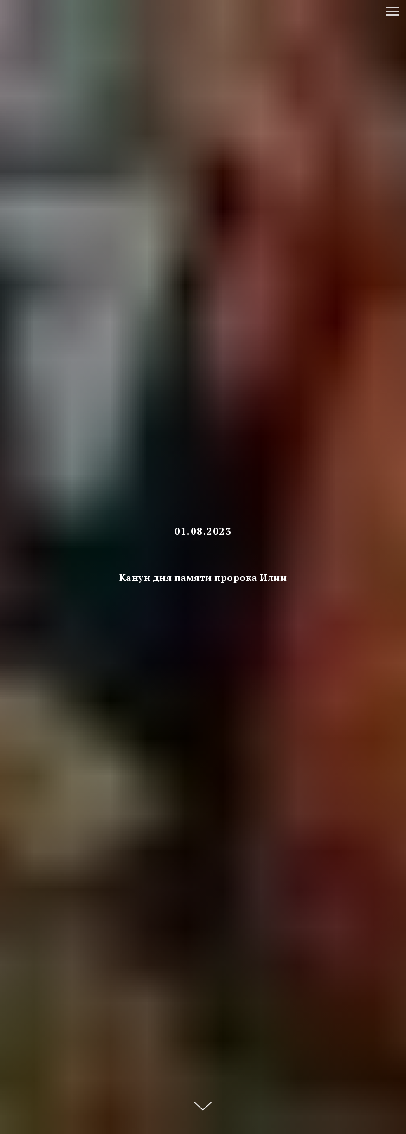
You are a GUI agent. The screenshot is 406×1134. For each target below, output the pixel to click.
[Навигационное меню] (392, 11)
